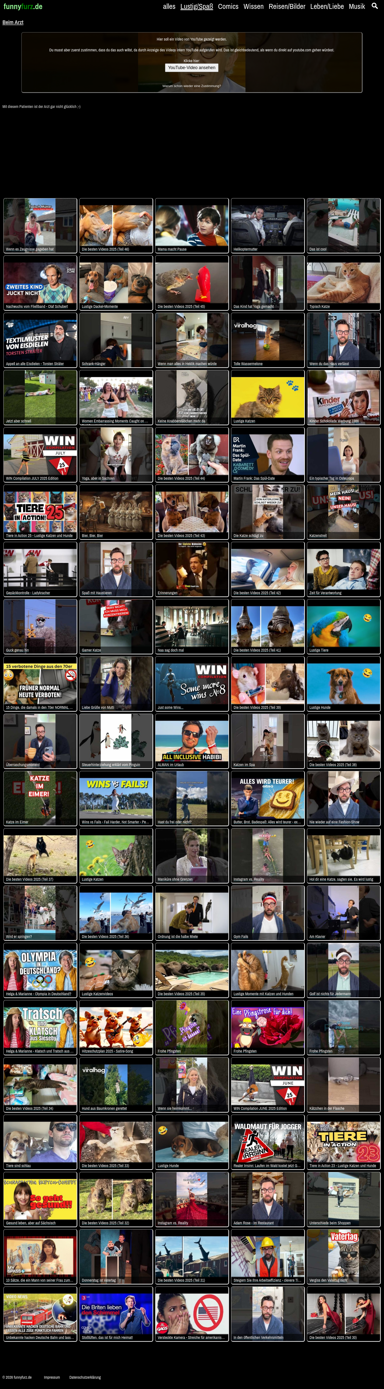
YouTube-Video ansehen (191, 67)
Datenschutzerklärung (85, 1377)
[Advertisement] (192, 151)
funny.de (23, 6)
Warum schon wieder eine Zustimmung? (191, 86)
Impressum (52, 1377)
